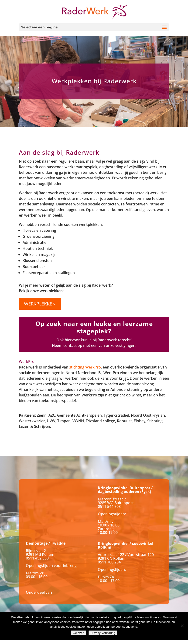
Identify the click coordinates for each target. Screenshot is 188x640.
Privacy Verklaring (102, 633)
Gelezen (78, 633)
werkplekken (40, 304)
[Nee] (182, 625)
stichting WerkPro (85, 367)
